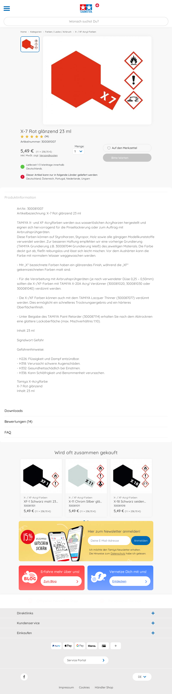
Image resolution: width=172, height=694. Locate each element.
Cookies (84, 687)
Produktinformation (20, 197)
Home (24, 31)
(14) (35, 136)
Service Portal (86, 660)
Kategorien (36, 31)
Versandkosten (48, 155)
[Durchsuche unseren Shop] (86, 21)
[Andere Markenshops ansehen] (97, 5)
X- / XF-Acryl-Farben (85, 31)
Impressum (66, 687)
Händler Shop (104, 687)
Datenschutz (118, 553)
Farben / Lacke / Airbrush (58, 31)
